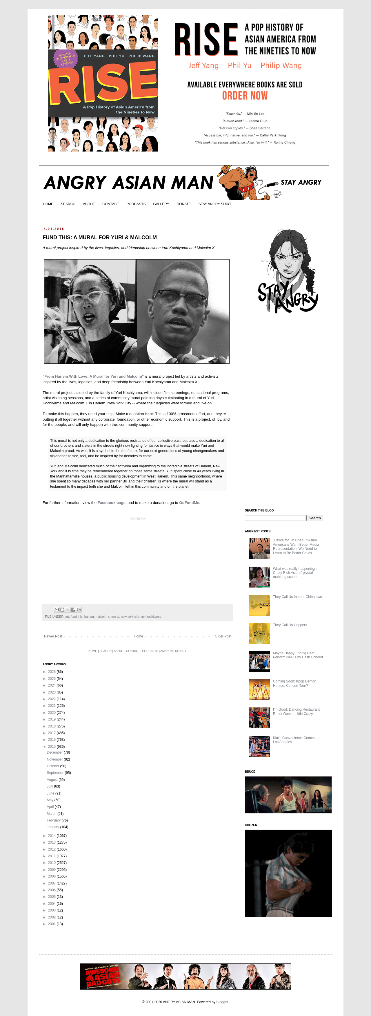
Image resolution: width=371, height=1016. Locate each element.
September (56, 773)
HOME (48, 204)
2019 (52, 719)
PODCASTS (136, 204)
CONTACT (110, 204)
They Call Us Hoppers (290, 625)
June (51, 793)
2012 (52, 849)
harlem (89, 616)
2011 (52, 856)
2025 (52, 679)
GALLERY (161, 204)
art (67, 616)
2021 (52, 706)
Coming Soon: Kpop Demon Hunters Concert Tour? (294, 683)
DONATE (184, 204)
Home (138, 636)
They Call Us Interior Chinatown (297, 597)
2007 (52, 883)
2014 (52, 836)
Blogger (222, 1002)
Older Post (223, 636)
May (50, 800)
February (54, 820)
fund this (77, 616)
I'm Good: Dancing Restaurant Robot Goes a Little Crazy (296, 711)
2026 (52, 672)
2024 (52, 685)
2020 (52, 713)
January (53, 827)
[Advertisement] (288, 412)
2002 (52, 917)
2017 (52, 733)
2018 (52, 726)
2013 (52, 842)
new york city (130, 616)
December (55, 752)
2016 (52, 740)
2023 (52, 692)
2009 (52, 870)
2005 (52, 897)
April (50, 807)
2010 (52, 863)
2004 (52, 904)
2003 (52, 910)
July (50, 786)
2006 (52, 890)
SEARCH (68, 204)
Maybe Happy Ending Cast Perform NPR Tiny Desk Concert (298, 655)
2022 (52, 699)
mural (115, 616)
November (55, 759)
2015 (52, 747)
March (52, 814)
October (53, 766)
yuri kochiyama (151, 616)
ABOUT (89, 204)
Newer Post (53, 636)
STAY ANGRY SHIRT (215, 204)
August (53, 780)
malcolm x (103, 616)
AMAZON (166, 651)
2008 (52, 876)
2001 (52, 924)
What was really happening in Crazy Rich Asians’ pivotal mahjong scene (296, 573)
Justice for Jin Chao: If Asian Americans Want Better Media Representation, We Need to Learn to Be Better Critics (296, 546)
